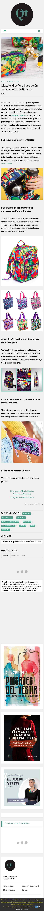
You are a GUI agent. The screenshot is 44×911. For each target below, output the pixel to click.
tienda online (6, 163)
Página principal (8, 886)
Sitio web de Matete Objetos (22, 491)
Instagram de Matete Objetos (22, 497)
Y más (26, 909)
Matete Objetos (19, 115)
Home (2, 81)
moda (17, 81)
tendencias (10, 81)
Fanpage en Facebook (22, 494)
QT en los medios (9, 890)
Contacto (25, 890)
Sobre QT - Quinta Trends (30, 886)
